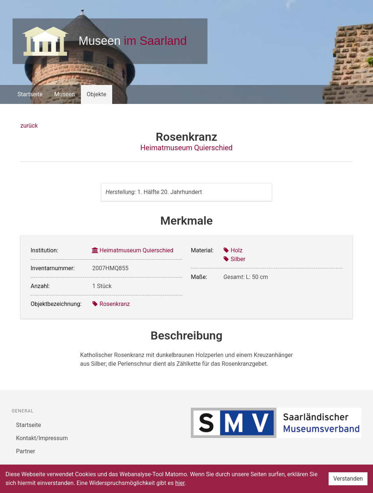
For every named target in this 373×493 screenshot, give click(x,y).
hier (180, 483)
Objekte (96, 94)
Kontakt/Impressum (42, 438)
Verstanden (348, 478)
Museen (64, 94)
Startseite (30, 94)
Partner (25, 451)
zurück (29, 125)
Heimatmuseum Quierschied (186, 147)
